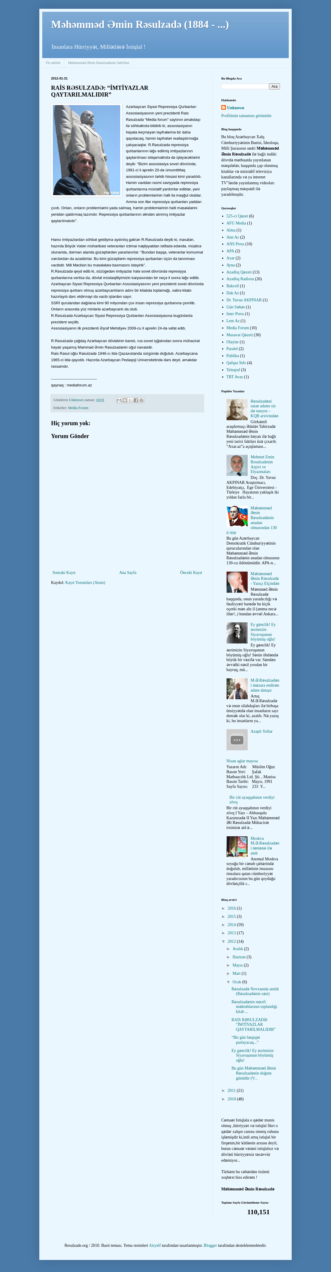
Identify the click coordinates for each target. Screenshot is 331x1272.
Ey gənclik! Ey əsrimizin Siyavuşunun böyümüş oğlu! (263, 631)
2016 (232, 908)
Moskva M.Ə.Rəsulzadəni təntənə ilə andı (265, 845)
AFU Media (236, 223)
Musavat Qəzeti (240, 335)
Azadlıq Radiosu (240, 279)
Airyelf (155, 1245)
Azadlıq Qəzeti (239, 272)
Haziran (239, 957)
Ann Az (233, 237)
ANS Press (235, 244)
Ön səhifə (53, 63)
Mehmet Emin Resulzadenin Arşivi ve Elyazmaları (262, 464)
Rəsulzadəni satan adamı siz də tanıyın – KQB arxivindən (264, 408)
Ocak (237, 982)
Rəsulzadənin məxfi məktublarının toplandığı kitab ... (254, 1007)
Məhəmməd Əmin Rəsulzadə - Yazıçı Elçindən (265, 579)
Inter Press (235, 314)
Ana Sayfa (127, 572)
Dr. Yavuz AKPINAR (244, 300)
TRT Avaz (235, 377)
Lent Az (233, 321)
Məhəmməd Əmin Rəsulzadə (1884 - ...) (140, 24)
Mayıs (238, 965)
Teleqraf (233, 370)
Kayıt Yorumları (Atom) (85, 582)
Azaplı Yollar (262, 731)
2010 (232, 1099)
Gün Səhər (236, 307)
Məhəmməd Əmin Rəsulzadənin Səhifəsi (98, 63)
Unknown (235, 108)
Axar (231, 258)
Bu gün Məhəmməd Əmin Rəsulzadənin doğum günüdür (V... (254, 1073)
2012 (232, 941)
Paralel (232, 349)
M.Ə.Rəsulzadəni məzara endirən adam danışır (265, 685)
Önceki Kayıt (191, 572)
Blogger (210, 1245)
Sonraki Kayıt (64, 572)
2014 (232, 925)
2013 (232, 933)
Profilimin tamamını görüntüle (246, 116)
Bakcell (233, 286)
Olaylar (233, 342)
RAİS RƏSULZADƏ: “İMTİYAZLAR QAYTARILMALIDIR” (254, 1025)
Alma (231, 230)
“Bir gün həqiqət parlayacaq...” (246, 1040)
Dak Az (233, 293)
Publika (233, 356)
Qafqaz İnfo (236, 363)
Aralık (238, 949)
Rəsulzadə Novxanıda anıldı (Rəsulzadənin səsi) (255, 991)
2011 (232, 1090)
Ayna (231, 265)
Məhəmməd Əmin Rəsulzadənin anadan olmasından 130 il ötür (252, 520)
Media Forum (78, 408)
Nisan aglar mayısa (242, 761)
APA (230, 251)
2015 (232, 916)
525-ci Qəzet (237, 216)
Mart (237, 973)
